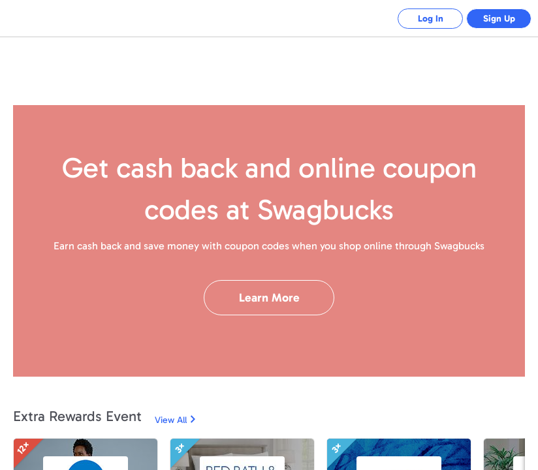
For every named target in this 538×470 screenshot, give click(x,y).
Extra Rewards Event (77, 416)
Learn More (269, 297)
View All (171, 420)
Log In (430, 18)
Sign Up (499, 18)
